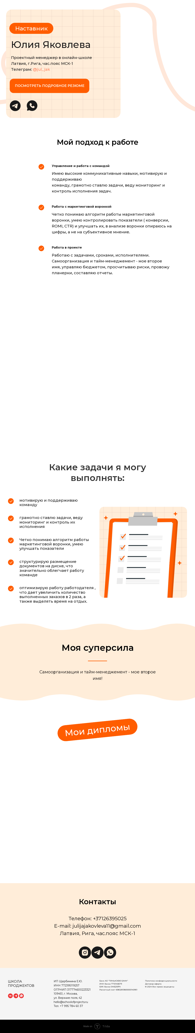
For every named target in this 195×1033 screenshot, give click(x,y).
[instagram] (85, 952)
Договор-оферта (153, 984)
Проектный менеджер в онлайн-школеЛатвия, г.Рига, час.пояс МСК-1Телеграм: (51, 63)
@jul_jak (41, 69)
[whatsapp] (110, 952)
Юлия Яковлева (51, 44)
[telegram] (97, 952)
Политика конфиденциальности (161, 981)
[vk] (10, 995)
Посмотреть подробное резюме (49, 86)
